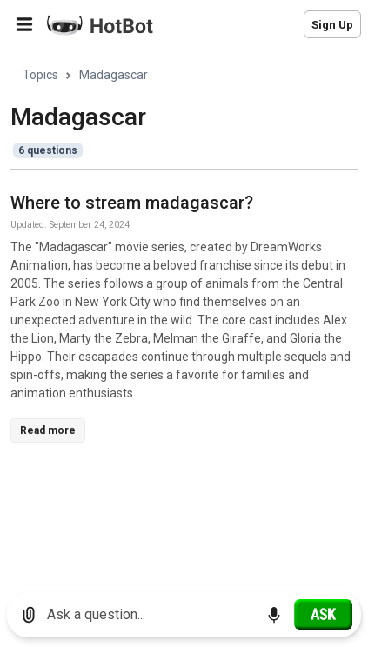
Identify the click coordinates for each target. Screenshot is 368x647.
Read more (48, 430)
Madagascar (113, 75)
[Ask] (323, 614)
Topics (40, 75)
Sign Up (332, 24)
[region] (184, 315)
